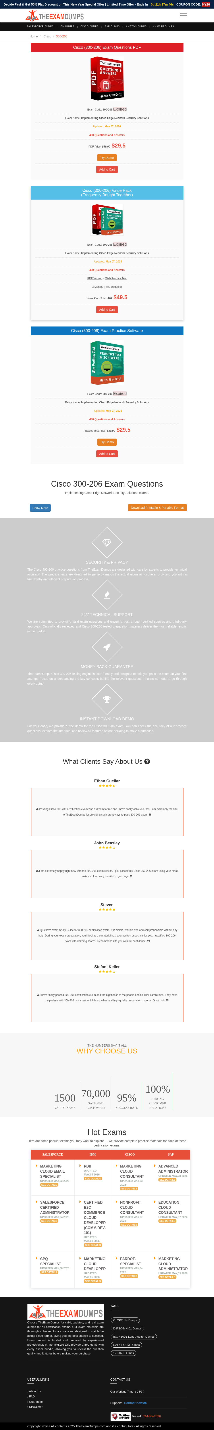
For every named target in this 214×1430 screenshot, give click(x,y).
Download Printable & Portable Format (157, 507)
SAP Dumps (112, 26)
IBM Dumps (67, 26)
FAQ (32, 1396)
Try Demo (107, 157)
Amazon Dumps (136, 26)
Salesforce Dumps (40, 26)
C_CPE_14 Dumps (125, 1320)
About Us (35, 1391)
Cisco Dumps (90, 26)
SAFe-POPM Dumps (126, 1344)
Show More (40, 508)
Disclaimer (36, 1407)
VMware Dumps (163, 26)
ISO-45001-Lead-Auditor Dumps (133, 1336)
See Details (49, 1184)
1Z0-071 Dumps (123, 1353)
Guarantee (36, 1401)
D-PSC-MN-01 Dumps (127, 1328)
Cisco (47, 36)
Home (34, 36)
